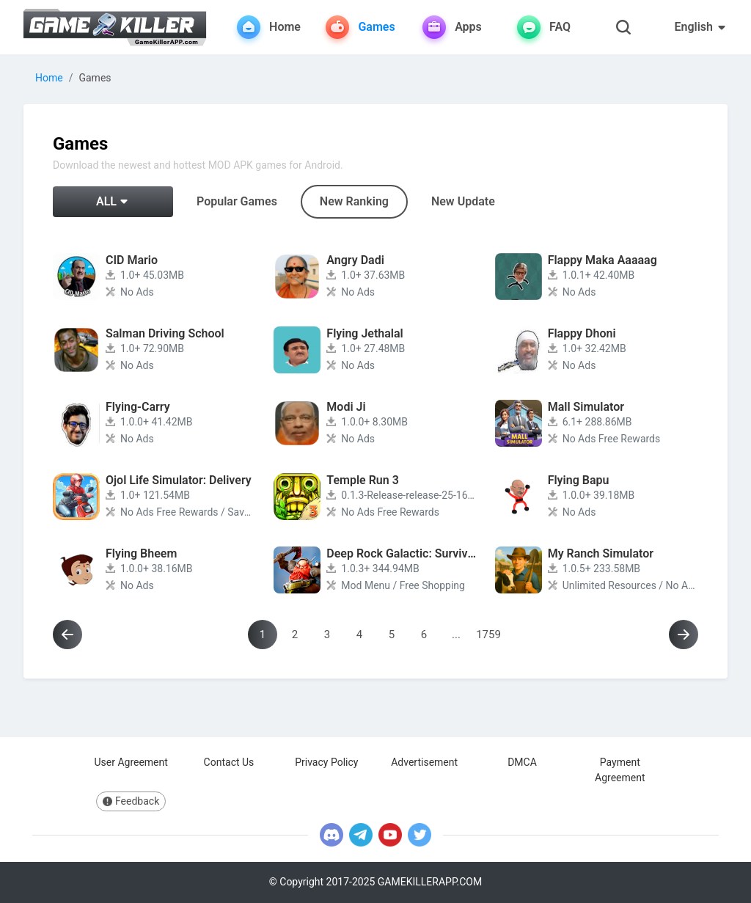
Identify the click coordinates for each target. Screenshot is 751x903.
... (456, 634)
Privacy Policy (326, 762)
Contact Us (229, 762)
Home (49, 78)
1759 (488, 634)
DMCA (522, 762)
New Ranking (354, 201)
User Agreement (130, 762)
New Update (463, 201)
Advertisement (424, 762)
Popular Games (237, 201)
